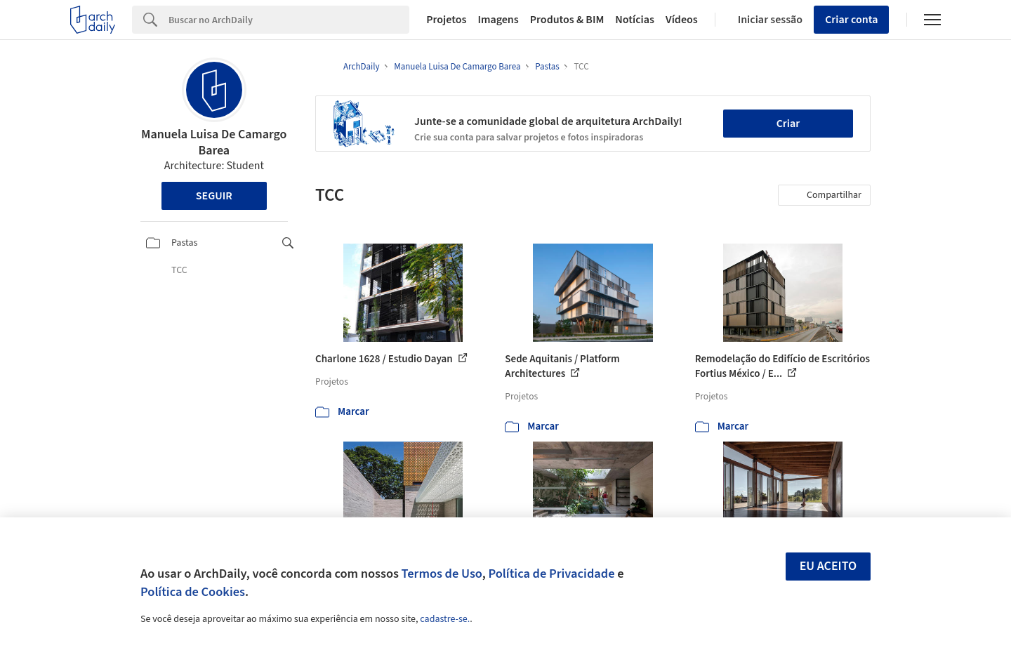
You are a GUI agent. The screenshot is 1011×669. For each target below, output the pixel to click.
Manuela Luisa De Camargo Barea (214, 142)
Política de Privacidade (551, 573)
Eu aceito (828, 566)
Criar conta (851, 19)
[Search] (288, 20)
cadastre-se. (445, 619)
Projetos (446, 19)
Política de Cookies (192, 592)
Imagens (497, 19)
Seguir (214, 196)
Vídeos (682, 19)
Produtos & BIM (567, 19)
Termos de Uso (442, 573)
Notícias (634, 19)
